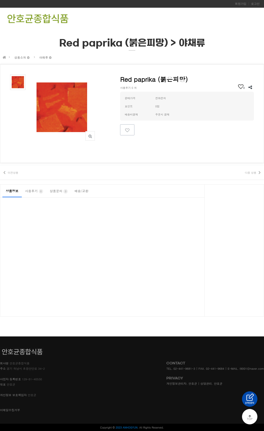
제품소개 (191, 19)
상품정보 (12, 191)
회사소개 (173, 19)
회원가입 (240, 3)
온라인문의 (210, 19)
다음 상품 (250, 172)
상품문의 (59, 191)
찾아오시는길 (233, 19)
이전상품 (13, 172)
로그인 (255, 3)
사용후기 (34, 191)
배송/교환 (81, 191)
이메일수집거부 (10, 410)
